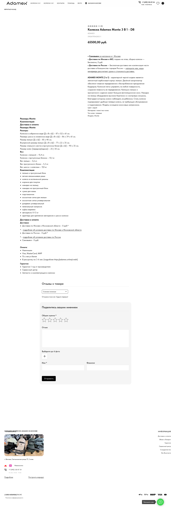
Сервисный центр (165, 446)
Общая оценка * (49, 315)
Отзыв (45, 327)
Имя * (44, 363)
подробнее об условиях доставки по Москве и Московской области (52, 230)
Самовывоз (94, 56)
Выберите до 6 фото (51, 351)
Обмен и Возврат (165, 439)
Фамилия (91, 363)
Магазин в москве (94, 3)
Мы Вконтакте (166, 453)
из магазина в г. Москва (110, 56)
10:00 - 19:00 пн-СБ (146, 4)
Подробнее (8, 477)
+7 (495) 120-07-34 (148, 2)
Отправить (49, 378)
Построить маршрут (36, 477)
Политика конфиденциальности (14, 498)
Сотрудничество (165, 450)
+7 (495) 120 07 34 (15, 470)
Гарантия (168, 443)
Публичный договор (11, 494)
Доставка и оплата (164, 436)
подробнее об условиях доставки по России (42, 237)
